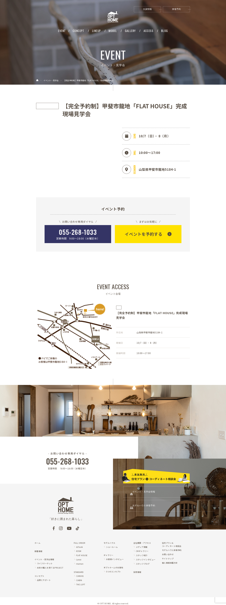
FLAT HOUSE (82, 555)
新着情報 (38, 551)
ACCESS (148, 31)
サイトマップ (168, 558)
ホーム (37, 543)
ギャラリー (108, 555)
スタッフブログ (143, 563)
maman (79, 563)
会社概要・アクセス (142, 543)
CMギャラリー (142, 551)
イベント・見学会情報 (163, 494)
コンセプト (39, 576)
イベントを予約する (143, 234)
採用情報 (137, 572)
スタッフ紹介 (142, 555)
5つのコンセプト (113, 571)
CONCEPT (78, 31)
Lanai (78, 559)
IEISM (78, 551)
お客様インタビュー (115, 559)
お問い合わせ (168, 554)
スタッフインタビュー (146, 559)
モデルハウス (109, 543)
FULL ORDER (79, 543)
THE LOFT (80, 584)
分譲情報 (152, 9)
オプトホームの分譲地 (113, 567)
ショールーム (112, 547)
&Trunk (79, 547)
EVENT (62, 31)
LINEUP (96, 31)
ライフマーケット (45, 563)
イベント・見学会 (51, 80)
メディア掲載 (142, 547)
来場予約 (181, 9)
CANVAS (80, 576)
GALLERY (130, 31)
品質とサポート (44, 580)
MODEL (113, 31)
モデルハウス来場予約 (163, 511)
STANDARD (79, 572)
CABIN (79, 580)
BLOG (164, 31)
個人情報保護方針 (170, 562)
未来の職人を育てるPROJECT (50, 567)
